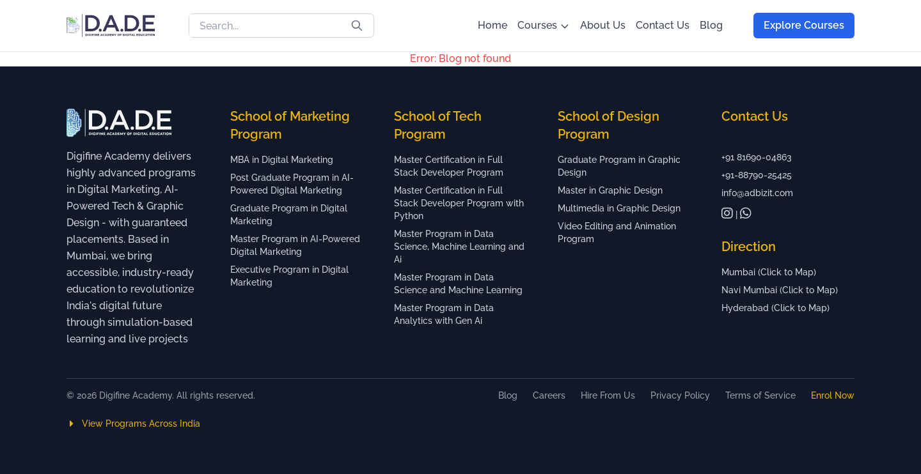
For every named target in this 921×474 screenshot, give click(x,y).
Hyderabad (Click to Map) (775, 308)
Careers (549, 395)
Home (492, 25)
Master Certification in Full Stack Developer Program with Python (459, 203)
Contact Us (662, 25)
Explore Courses (804, 25)
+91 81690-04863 (756, 157)
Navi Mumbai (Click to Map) (779, 290)
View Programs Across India (133, 423)
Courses (543, 25)
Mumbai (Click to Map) (768, 272)
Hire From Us (608, 395)
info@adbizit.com (757, 193)
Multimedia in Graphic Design (619, 208)
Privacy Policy (680, 395)
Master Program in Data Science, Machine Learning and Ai (459, 246)
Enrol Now (832, 395)
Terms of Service (760, 395)
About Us (603, 25)
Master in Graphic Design (610, 190)
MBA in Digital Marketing (281, 160)
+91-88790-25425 (756, 175)
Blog (711, 25)
